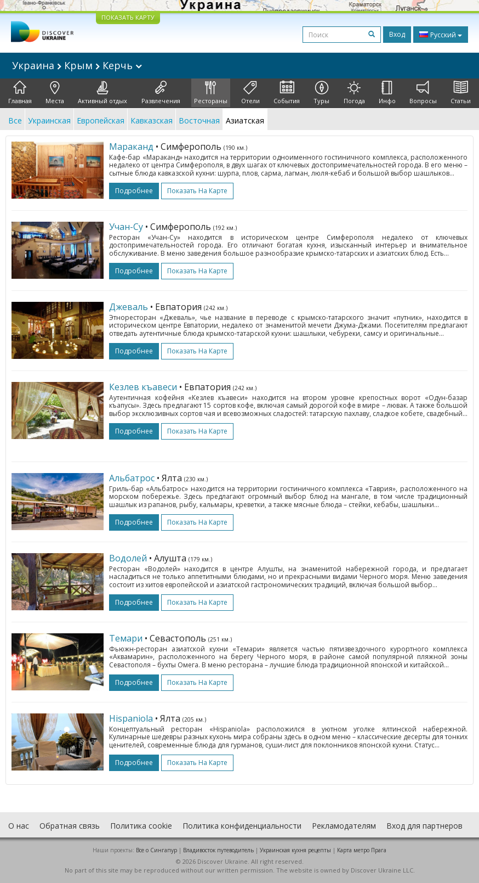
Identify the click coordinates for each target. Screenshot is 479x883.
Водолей (128, 558)
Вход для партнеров (424, 825)
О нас (18, 825)
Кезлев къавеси (143, 387)
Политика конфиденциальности (242, 825)
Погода (354, 93)
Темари (125, 638)
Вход (397, 34)
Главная (20, 93)
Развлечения (160, 93)
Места (54, 93)
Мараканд (131, 146)
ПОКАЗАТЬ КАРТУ (128, 17)
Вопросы (423, 93)
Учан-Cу (126, 227)
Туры (321, 93)
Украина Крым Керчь (77, 65)
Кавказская (151, 120)
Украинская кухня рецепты (295, 850)
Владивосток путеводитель (218, 850)
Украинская (49, 120)
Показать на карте (197, 190)
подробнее (134, 190)
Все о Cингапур (156, 850)
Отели (250, 93)
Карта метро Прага (361, 850)
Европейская (100, 120)
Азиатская (245, 120)
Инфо (387, 93)
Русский (440, 35)
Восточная (199, 120)
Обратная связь (69, 825)
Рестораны (210, 93)
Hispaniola (131, 718)
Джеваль (128, 307)
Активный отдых (102, 93)
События (286, 93)
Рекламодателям (344, 825)
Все (15, 120)
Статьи (461, 93)
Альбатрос (132, 478)
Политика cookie (141, 825)
